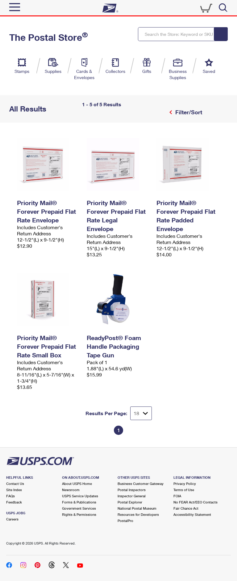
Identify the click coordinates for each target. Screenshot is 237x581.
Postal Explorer (130, 502)
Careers (12, 519)
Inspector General (132, 496)
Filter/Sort (188, 112)
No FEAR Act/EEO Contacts (195, 502)
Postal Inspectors (132, 490)
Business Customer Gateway (141, 484)
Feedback (14, 502)
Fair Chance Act (185, 508)
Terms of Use (183, 490)
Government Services (79, 508)
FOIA (177, 496)
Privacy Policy (184, 484)
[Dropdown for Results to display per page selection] (141, 413)
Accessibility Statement (192, 514)
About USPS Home (77, 484)
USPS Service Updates (80, 496)
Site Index (14, 490)
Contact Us (15, 484)
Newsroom (71, 490)
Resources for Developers (138, 514)
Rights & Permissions (79, 514)
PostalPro (125, 521)
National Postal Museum (137, 508)
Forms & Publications (79, 502)
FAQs (10, 496)
